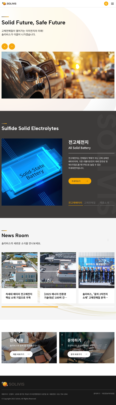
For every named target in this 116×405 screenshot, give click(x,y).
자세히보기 (77, 181)
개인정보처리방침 (108, 393)
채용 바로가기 (18, 354)
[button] (5, 46)
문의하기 (97, 393)
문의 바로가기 (76, 354)
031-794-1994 (62, 394)
